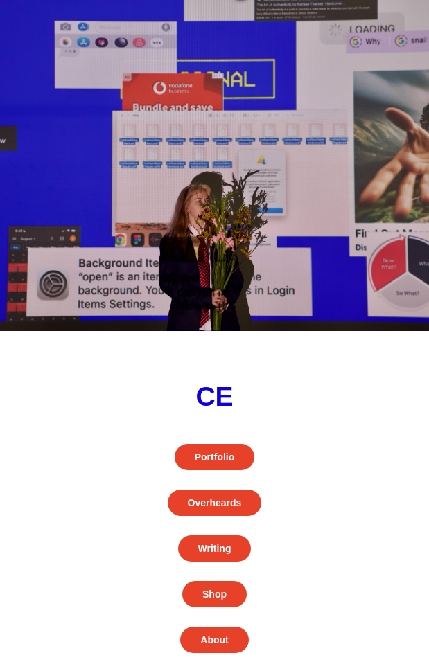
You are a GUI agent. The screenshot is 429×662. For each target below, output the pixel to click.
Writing (214, 548)
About (214, 639)
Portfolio (215, 457)
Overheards (215, 502)
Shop (214, 594)
